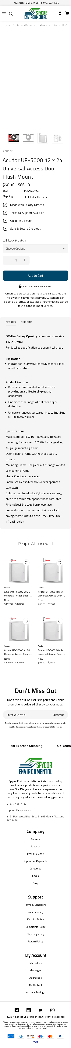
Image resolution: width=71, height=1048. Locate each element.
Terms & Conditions (35, 905)
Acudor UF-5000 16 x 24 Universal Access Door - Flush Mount (51, 652)
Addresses (35, 978)
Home (7, 25)
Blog (35, 883)
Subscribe (58, 715)
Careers (35, 839)
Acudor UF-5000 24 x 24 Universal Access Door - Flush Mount (17, 593)
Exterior (43, 25)
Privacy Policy (35, 912)
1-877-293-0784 (17, 804)
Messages (35, 970)
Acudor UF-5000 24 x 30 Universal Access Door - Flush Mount (17, 652)
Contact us (35, 868)
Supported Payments (35, 861)
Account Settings (35, 992)
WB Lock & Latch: (14, 240)
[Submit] (4, 14)
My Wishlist (35, 985)
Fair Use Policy (35, 919)
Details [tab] (11, 322)
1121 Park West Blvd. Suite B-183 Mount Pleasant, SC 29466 (35, 818)
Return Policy (35, 941)
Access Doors (24, 25)
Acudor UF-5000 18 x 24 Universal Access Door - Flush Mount (51, 593)
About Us (35, 846)
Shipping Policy (35, 934)
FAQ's (35, 876)
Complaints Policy (35, 927)
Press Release (35, 854)
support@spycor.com (19, 810)
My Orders (36, 963)
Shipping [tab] (27, 322)
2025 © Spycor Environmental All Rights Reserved (35, 1017)
